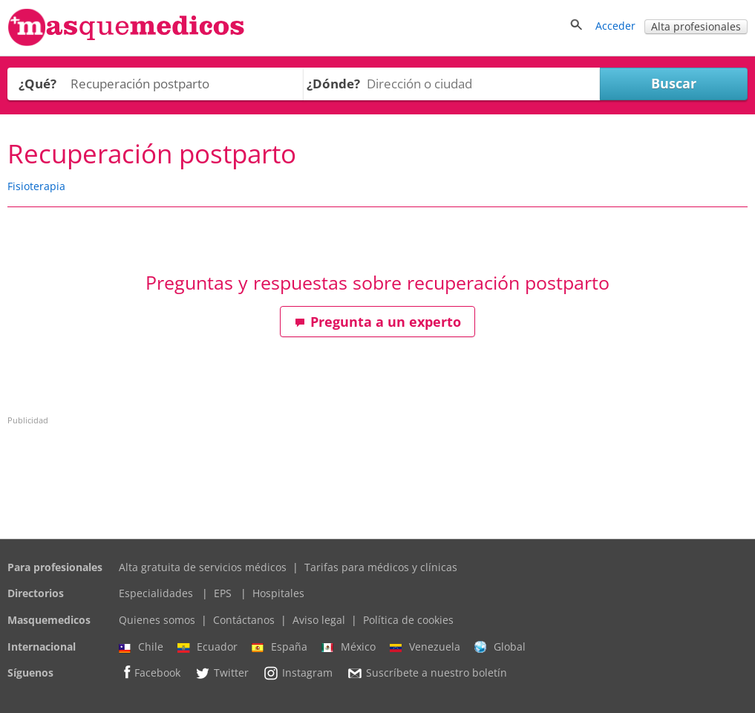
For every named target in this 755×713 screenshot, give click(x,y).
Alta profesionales (696, 26)
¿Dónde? (333, 83)
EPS (223, 593)
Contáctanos (244, 620)
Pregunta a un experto (378, 322)
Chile (141, 646)
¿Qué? (37, 83)
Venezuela (425, 646)
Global (500, 646)
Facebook (149, 672)
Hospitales (278, 593)
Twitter (222, 672)
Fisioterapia (36, 186)
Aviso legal (318, 620)
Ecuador (207, 646)
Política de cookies (408, 620)
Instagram (298, 672)
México (348, 646)
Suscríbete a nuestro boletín (427, 673)
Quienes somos (157, 620)
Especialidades (156, 593)
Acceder (615, 26)
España (279, 646)
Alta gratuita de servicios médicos (203, 567)
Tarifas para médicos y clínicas (380, 567)
